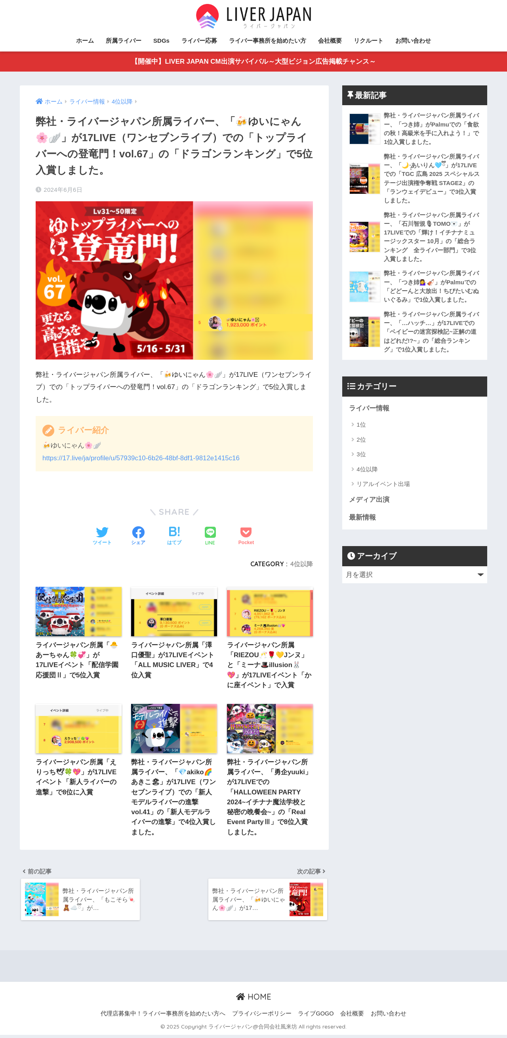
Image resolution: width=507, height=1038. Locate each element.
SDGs (161, 40)
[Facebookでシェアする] (138, 536)
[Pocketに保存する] (246, 536)
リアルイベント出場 (383, 487)
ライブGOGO (316, 1016)
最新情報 (362, 521)
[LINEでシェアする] (210, 537)
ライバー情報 (369, 412)
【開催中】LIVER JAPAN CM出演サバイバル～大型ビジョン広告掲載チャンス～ (253, 62)
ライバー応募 (199, 40)
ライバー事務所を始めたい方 (267, 40)
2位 (361, 443)
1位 (361, 428)
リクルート (368, 40)
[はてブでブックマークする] (174, 536)
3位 (361, 457)
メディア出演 (369, 503)
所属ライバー (123, 40)
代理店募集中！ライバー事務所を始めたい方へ (163, 1016)
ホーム (85, 40)
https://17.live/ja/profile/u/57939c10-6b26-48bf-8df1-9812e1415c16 (142, 458)
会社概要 (330, 40)
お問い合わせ (413, 40)
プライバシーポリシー (262, 1016)
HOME (253, 1000)
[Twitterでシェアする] (102, 536)
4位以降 (301, 564)
